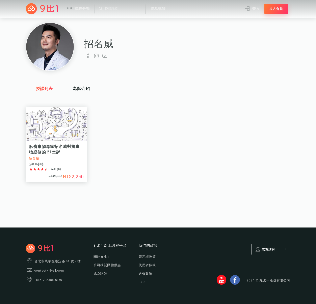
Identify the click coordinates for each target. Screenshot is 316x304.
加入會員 (276, 8)
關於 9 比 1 (101, 257)
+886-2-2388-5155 (44, 279)
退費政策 (145, 273)
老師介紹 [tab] (81, 89)
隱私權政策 (147, 257)
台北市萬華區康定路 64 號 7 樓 (53, 261)
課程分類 (78, 9)
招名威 (34, 158)
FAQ (142, 281)
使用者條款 (147, 265)
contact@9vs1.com (45, 270)
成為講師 (158, 9)
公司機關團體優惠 (107, 265)
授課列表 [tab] (44, 89)
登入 (252, 9)
